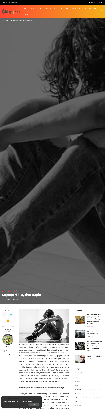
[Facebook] (89, 2)
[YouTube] (99, 2)
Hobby (77, 385)
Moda (76, 397)
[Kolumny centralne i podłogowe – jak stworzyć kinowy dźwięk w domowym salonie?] (80, 320)
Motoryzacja (79, 401)
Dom (76, 377)
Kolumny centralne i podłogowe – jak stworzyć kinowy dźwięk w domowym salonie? (94, 319)
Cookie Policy (8, 401)
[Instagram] (97, 2)
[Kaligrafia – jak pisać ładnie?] (80, 359)
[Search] (101, 11)
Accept (25, 404)
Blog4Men (7, 299)
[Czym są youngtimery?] (80, 334)
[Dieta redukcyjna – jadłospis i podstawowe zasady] (7, 339)
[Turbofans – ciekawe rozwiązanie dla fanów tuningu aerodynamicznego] (80, 346)
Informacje (78, 389)
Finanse (77, 381)
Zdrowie (18, 291)
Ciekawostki (78, 373)
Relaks (12, 291)
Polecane (78, 405)
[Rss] (101, 2)
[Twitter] (92, 2)
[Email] (7, 320)
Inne (76, 393)
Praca (5, 291)
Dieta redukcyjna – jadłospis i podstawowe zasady (7, 351)
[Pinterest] (94, 2)
